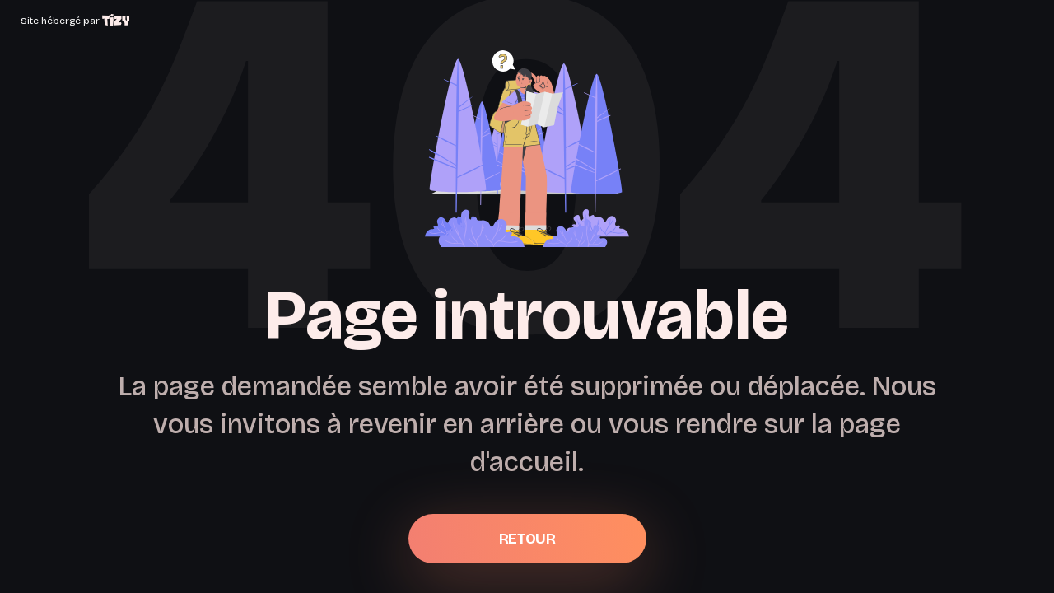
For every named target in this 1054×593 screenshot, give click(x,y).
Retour (527, 539)
